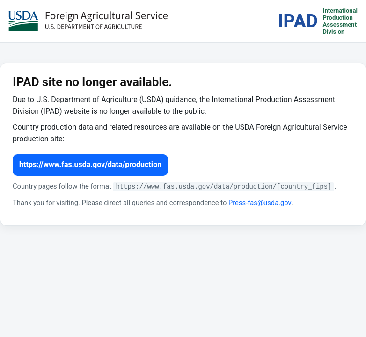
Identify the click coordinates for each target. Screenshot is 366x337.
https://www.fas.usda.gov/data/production (90, 164)
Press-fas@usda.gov (259, 202)
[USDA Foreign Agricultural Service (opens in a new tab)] (88, 21)
